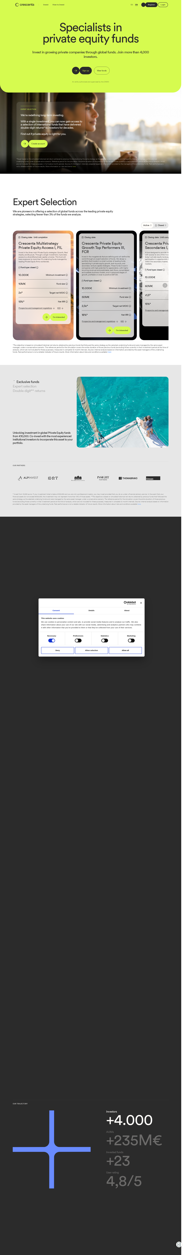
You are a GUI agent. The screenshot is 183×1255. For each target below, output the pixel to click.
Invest (45, 5)
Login (163, 5)
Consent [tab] (56, 610)
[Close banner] (141, 603)
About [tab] (127, 610)
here (74, 166)
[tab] (147, 225)
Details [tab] (92, 610)
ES (132, 5)
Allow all (125, 650)
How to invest (58, 5)
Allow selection (91, 650)
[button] (165, 285)
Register (151, 5)
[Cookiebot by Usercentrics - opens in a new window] (125, 603)
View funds (102, 70)
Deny (58, 650)
